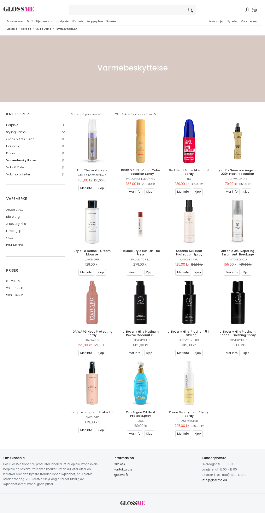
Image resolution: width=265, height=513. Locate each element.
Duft (30, 21)
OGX (9, 238)
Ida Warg (13, 217)
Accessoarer (15, 21)
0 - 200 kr (13, 281)
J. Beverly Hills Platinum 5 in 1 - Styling (189, 333)
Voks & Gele (15, 167)
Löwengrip (13, 231)
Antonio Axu (14, 210)
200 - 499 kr (15, 288)
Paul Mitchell (15, 245)
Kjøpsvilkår (121, 475)
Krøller (10, 153)
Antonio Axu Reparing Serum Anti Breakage (237, 252)
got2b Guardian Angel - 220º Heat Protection (237, 172)
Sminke (111, 21)
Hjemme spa (44, 21)
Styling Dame (43, 28)
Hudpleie (63, 21)
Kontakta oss (123, 469)
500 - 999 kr (15, 295)
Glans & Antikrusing (20, 139)
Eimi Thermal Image (92, 170)
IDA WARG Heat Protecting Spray (92, 333)
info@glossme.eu (214, 480)
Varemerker (249, 21)
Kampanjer (215, 21)
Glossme (11, 28)
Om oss (119, 464)
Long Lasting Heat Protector (92, 412)
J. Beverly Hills (16, 224)
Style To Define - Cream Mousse (92, 252)
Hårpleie (77, 21)
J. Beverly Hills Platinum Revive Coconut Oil (141, 333)
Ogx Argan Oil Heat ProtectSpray (140, 414)
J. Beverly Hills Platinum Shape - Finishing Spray (238, 333)
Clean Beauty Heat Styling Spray (189, 414)
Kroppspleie (95, 21)
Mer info (86, 188)
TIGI (189, 179)
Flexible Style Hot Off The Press (141, 252)
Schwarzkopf (238, 179)
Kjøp (101, 188)
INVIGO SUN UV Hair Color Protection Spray (140, 172)
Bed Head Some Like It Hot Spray (189, 172)
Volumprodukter (18, 174)
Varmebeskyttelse (66, 28)
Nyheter (232, 21)
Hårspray (13, 146)
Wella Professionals (92, 175)
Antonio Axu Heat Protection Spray (189, 252)
